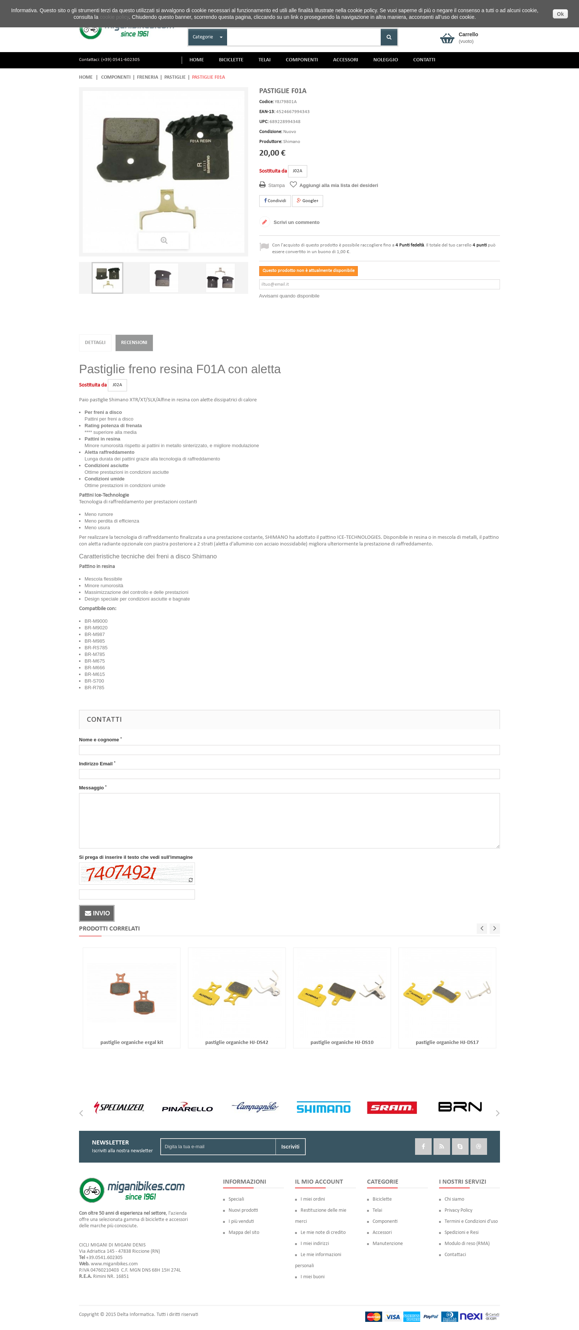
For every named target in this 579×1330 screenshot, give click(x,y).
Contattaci (455, 1255)
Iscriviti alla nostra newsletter (122, 1151)
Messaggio (93, 787)
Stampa (276, 185)
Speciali (236, 1199)
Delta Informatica (135, 1314)
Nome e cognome (100, 739)
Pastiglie (175, 77)
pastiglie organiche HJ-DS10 (342, 1042)
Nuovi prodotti (243, 1210)
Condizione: (270, 131)
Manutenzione (388, 1243)
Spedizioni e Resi (462, 1232)
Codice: (266, 101)
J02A (297, 171)
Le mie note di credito (323, 1232)
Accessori (382, 1232)
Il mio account (319, 1182)
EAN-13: (267, 111)
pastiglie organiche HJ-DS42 (236, 1042)
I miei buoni (313, 1277)
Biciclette (382, 1199)
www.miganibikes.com (114, 1264)
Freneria (147, 77)
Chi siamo (454, 1199)
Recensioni (134, 343)
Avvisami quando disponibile (289, 296)
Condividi (275, 200)
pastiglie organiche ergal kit (131, 1042)
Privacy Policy (458, 1210)
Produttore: (270, 141)
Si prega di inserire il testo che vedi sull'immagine (136, 857)
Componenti (116, 77)
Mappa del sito (244, 1232)
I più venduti (241, 1221)
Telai (377, 1210)
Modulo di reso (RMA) (467, 1243)
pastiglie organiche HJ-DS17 (447, 1042)
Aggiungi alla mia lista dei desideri (338, 185)
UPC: (263, 121)
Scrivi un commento (296, 222)
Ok (560, 14)
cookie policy (114, 17)
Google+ (307, 200)
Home (86, 77)
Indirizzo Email (97, 763)
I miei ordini (313, 1199)
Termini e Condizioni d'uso (471, 1221)
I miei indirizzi (315, 1243)
